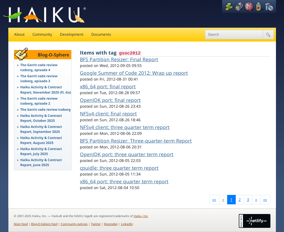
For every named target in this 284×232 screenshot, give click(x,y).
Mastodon (111, 224)
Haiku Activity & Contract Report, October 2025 (41, 118)
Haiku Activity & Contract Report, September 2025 (41, 129)
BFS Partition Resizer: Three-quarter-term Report (136, 140)
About (19, 34)
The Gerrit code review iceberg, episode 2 (38, 101)
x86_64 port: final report (108, 86)
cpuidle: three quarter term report (119, 167)
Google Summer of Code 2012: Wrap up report (134, 72)
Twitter (96, 224)
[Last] (265, 199)
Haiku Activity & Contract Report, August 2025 (41, 140)
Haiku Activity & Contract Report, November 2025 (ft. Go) (45, 89)
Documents (101, 34)
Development (71, 34)
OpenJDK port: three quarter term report (126, 154)
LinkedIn (127, 224)
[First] (214, 199)
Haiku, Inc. (141, 216)
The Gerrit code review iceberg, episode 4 (38, 67)
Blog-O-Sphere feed (44, 224)
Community (42, 34)
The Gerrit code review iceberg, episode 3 (38, 78)
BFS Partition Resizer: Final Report (119, 59)
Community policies (74, 224)
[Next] (256, 199)
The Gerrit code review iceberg (45, 109)
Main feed (21, 224)
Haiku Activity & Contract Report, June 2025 (41, 162)
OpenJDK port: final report (110, 100)
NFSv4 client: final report (108, 113)
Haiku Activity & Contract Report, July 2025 (41, 151)
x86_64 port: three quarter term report (124, 181)
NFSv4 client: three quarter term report (124, 127)
